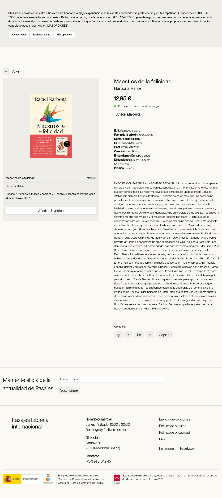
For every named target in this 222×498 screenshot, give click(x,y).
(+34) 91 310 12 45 (98, 461)
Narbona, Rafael (128, 88)
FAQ (162, 439)
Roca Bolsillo (132, 130)
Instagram (166, 448)
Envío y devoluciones (174, 419)
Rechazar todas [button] (41, 34)
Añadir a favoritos (50, 211)
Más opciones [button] (64, 34)
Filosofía (59, 193)
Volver (12, 71)
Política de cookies (172, 426)
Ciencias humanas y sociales (35, 193)
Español (10, 193)
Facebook (187, 448)
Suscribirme (69, 390)
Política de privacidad (174, 432)
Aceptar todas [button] (19, 34)
